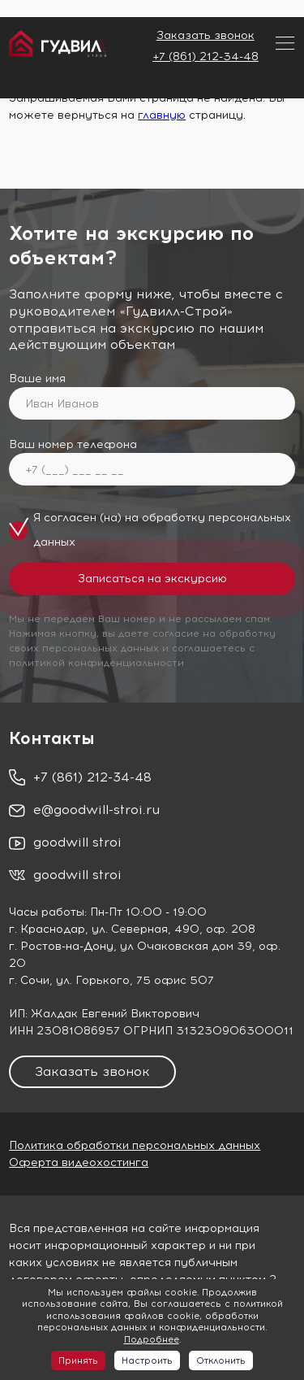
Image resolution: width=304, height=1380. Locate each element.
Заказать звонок (205, 35)
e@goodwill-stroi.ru (96, 809)
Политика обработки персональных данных (134, 1145)
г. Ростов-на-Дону (61, 946)
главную (162, 115)
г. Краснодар (47, 929)
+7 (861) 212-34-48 (205, 56)
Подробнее (151, 1339)
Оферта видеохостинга (78, 1162)
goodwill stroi (77, 842)
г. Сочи (29, 980)
